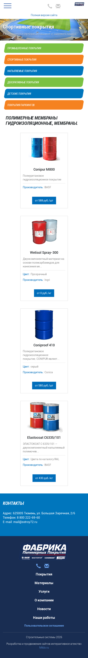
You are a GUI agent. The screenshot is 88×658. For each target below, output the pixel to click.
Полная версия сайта (44, 15)
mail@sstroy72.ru (25, 522)
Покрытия (44, 574)
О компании (44, 600)
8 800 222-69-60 (28, 517)
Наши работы (44, 618)
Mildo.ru (44, 647)
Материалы (44, 583)
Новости (44, 609)
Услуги (44, 591)
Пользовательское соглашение (44, 625)
